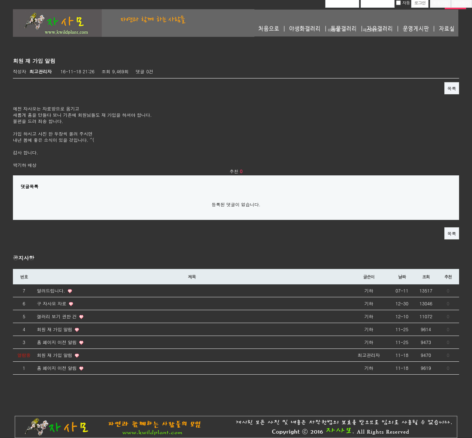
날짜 (402, 277)
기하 (368, 290)
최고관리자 (41, 71)
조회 (426, 277)
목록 (451, 88)
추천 (448, 277)
